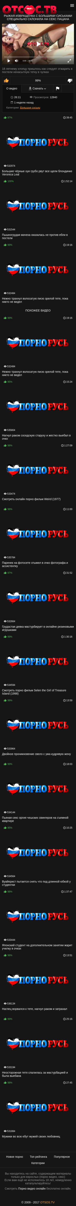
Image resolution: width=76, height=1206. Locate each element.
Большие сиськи (30, 107)
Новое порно (14, 1156)
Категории (38, 1163)
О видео (11, 88)
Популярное (62, 1156)
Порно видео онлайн (32, 1188)
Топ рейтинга (38, 1156)
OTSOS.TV (47, 1202)
